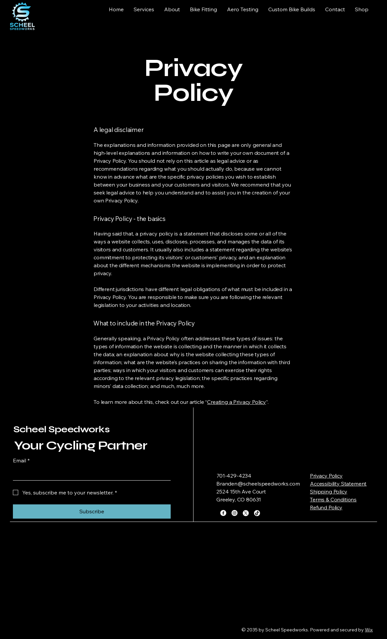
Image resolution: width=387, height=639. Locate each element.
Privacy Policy (326, 475)
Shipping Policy (328, 491)
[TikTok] (257, 513)
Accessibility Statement (338, 483)
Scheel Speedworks (61, 429)
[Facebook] (223, 513)
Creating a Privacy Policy (236, 402)
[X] (245, 513)
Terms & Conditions (333, 499)
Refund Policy (326, 507)
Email (21, 460)
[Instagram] (234, 513)
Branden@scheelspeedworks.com (258, 483)
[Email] (90, 473)
